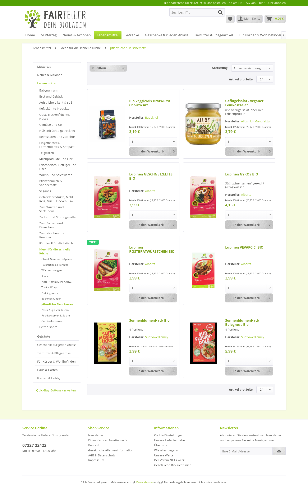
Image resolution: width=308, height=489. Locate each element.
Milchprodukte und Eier (56, 159)
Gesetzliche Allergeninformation (110, 450)
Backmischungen (51, 298)
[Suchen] (220, 12)
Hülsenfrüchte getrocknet (57, 131)
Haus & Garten (47, 370)
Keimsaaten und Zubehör (57, 137)
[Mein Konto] (249, 19)
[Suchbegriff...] (197, 12)
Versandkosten (144, 482)
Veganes (45, 191)
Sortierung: (220, 68)
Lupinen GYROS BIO (241, 174)
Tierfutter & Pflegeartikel (54, 353)
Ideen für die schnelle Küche (54, 251)
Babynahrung (48, 90)
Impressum (96, 460)
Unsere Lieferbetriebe (169, 440)
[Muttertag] (49, 35)
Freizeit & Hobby (48, 378)
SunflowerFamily (156, 337)
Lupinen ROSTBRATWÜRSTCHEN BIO (152, 249)
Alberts (150, 191)
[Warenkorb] (275, 19)
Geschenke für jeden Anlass (56, 345)
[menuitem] (197, 14)
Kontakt (93, 445)
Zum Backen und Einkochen (51, 225)
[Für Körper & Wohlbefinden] (260, 35)
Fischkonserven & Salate (55, 315)
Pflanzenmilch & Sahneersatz (50, 183)
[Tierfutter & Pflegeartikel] (213, 35)
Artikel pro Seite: (241, 79)
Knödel (45, 276)
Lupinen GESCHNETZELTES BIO (151, 176)
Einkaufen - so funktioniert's (108, 440)
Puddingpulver (49, 293)
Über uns (160, 445)
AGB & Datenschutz (101, 455)
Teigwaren (46, 153)
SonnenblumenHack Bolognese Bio (242, 322)
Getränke (43, 336)
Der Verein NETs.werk (169, 460)
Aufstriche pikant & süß (55, 102)
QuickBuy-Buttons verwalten (56, 390)
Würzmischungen (51, 270)
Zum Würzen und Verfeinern (51, 209)
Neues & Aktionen (49, 75)
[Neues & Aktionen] (77, 35)
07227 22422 (34, 445)
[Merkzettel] (230, 19)
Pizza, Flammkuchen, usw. (56, 281)
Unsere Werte (163, 455)
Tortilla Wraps (49, 287)
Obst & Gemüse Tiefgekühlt (57, 259)
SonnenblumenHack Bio (149, 320)
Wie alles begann (166, 450)
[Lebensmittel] (107, 35)
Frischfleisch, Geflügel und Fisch (57, 167)
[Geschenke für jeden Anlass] (166, 35)
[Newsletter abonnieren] (279, 451)
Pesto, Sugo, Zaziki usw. (55, 310)
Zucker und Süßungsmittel (58, 217)
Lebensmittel (46, 83)
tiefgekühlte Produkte (54, 109)
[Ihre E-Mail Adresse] (246, 451)
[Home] (30, 35)
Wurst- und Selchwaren (55, 175)
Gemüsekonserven (52, 321)
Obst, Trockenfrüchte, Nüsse (54, 117)
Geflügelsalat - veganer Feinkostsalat (244, 103)
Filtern (99, 68)
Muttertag (44, 67)
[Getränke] (131, 35)
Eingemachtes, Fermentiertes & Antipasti (57, 145)
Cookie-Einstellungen (169, 435)
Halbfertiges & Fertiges (54, 265)
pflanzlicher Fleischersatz (57, 304)
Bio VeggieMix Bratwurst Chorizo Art (149, 103)
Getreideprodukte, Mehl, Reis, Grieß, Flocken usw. (56, 199)
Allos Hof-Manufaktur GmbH (248, 123)
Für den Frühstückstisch (56, 243)
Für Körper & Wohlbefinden (56, 361)
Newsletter (96, 435)
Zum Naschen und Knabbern (52, 235)
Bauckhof (151, 117)
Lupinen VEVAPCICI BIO (244, 247)
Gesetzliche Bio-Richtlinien (173, 465)
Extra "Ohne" (48, 327)
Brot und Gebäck (51, 96)
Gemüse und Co (50, 125)
